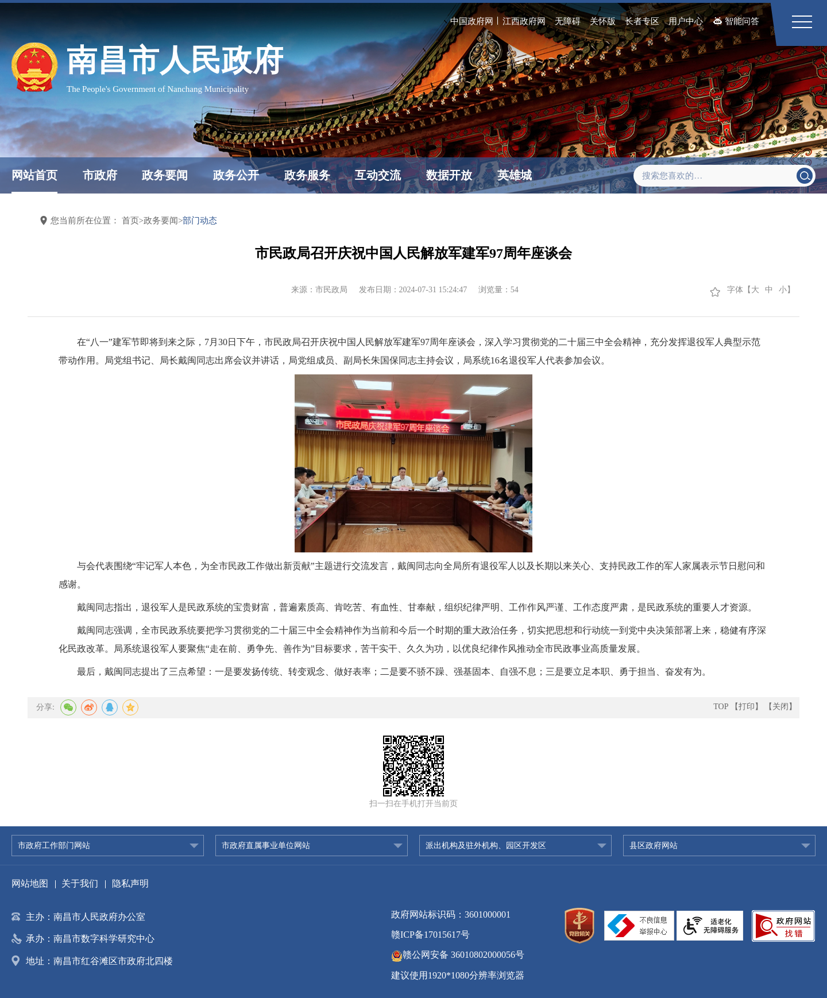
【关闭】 (780, 706)
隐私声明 (130, 883)
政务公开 (236, 175)
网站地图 (29, 883)
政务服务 (307, 175)
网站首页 (34, 175)
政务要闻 (165, 175)
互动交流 (378, 175)
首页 (130, 220)
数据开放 (449, 175)
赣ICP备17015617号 (430, 934)
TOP (720, 706)
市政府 (100, 175)
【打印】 (747, 706)
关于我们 (79, 883)
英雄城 (514, 175)
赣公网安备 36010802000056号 (457, 955)
